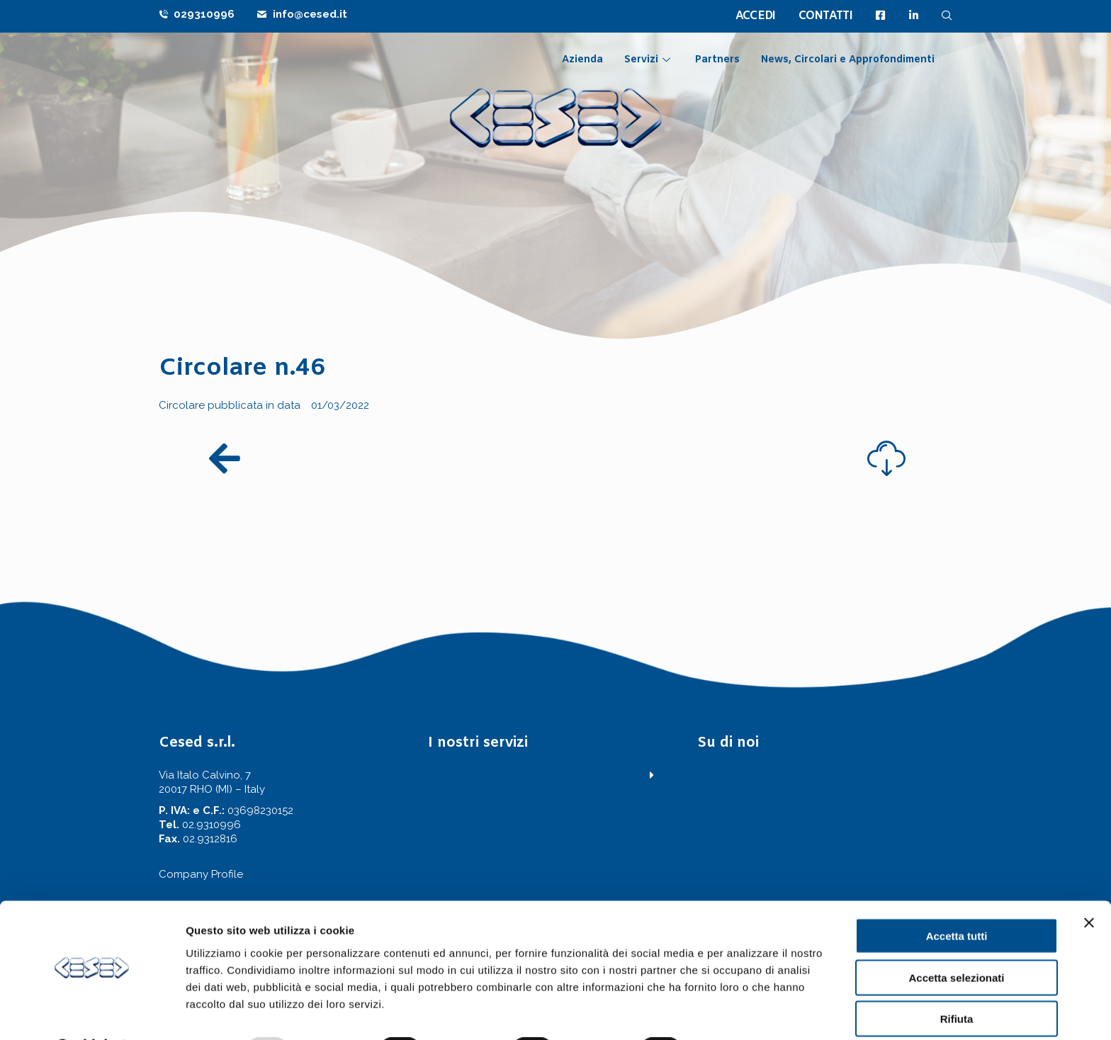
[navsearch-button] (947, 15)
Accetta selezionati (956, 940)
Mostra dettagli (745, 1012)
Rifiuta (957, 982)
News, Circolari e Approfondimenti (848, 60)
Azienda (582, 60)
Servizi (649, 60)
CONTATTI (825, 16)
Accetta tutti (957, 899)
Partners (717, 60)
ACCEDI (755, 16)
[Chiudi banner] (1089, 886)
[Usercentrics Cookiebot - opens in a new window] (92, 1012)
